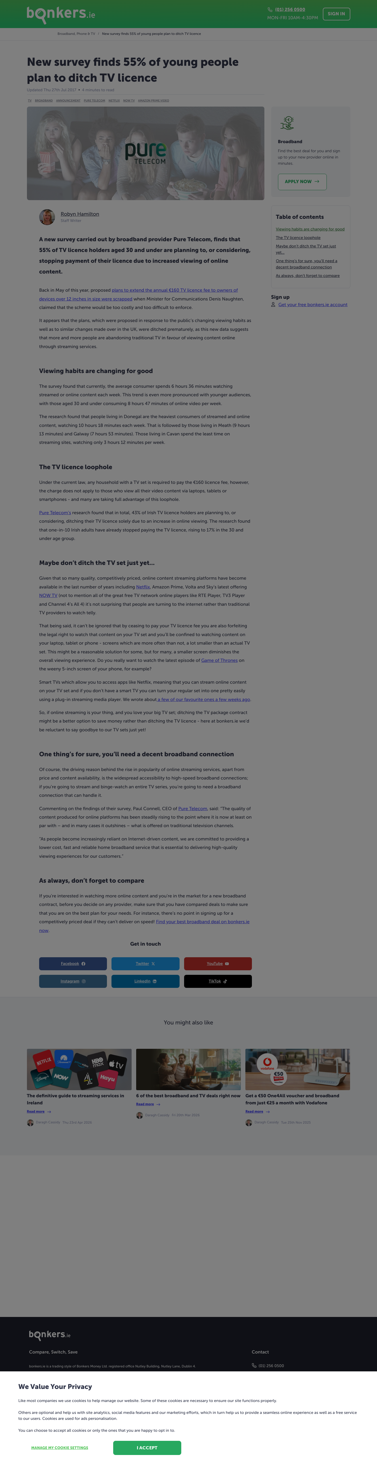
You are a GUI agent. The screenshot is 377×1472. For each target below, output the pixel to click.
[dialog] (188, 736)
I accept (147, 1447)
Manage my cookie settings (59, 1448)
